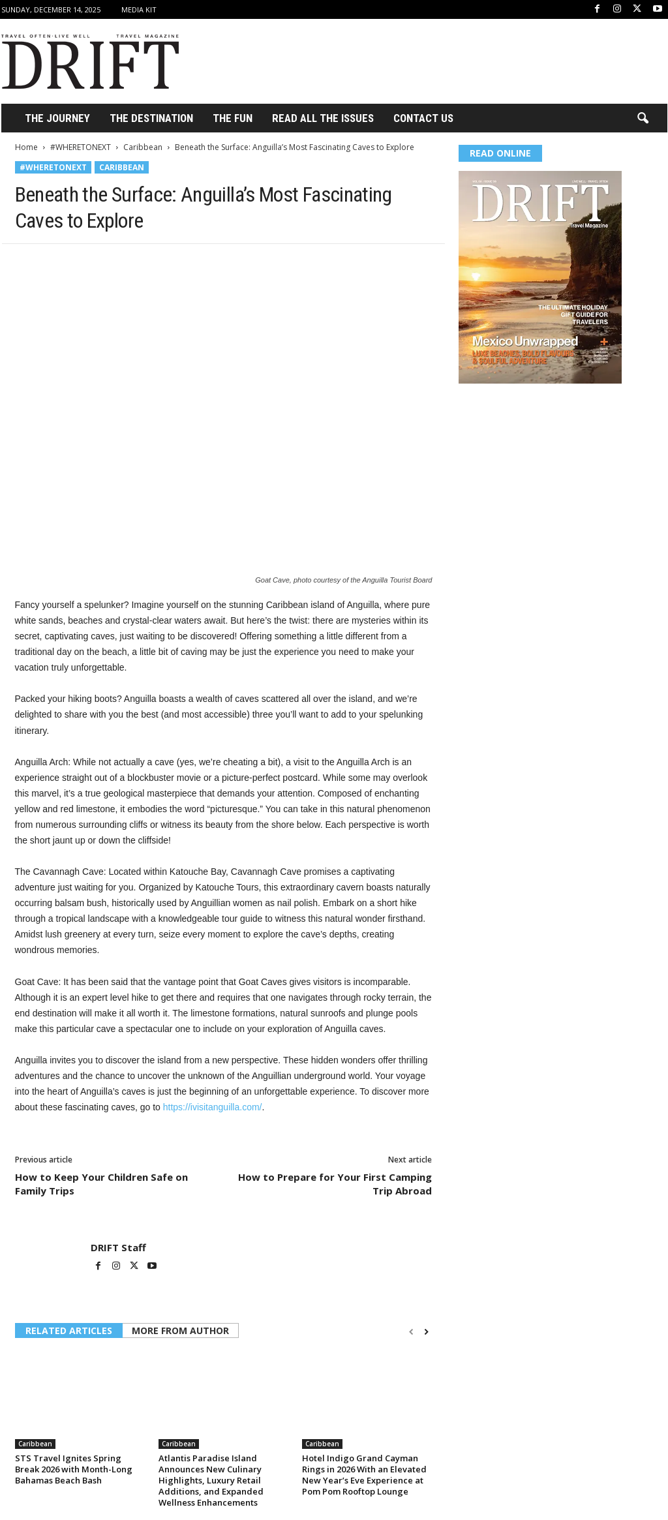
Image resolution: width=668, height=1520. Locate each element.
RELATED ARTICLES (68, 1330)
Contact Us (423, 118)
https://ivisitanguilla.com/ (212, 1107)
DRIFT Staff (118, 1247)
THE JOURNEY (57, 118)
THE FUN (232, 118)
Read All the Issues (323, 118)
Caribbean (142, 147)
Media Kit (139, 9)
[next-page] (426, 1332)
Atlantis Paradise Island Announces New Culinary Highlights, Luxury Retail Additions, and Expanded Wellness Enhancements (211, 1480)
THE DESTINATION (151, 118)
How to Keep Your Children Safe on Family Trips (101, 1183)
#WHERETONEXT (80, 147)
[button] (642, 118)
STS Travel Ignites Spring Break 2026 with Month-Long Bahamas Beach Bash (73, 1469)
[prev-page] (411, 1332)
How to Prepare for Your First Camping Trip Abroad (335, 1183)
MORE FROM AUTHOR (180, 1330)
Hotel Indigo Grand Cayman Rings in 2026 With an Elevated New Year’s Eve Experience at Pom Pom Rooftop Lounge (364, 1474)
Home (26, 147)
